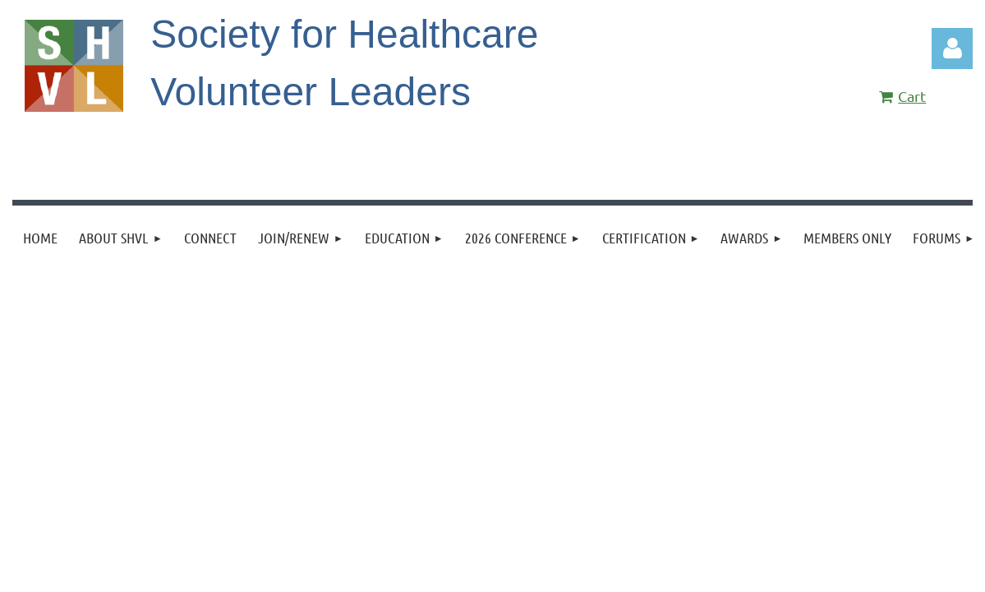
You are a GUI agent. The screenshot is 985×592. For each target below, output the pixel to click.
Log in (952, 48)
